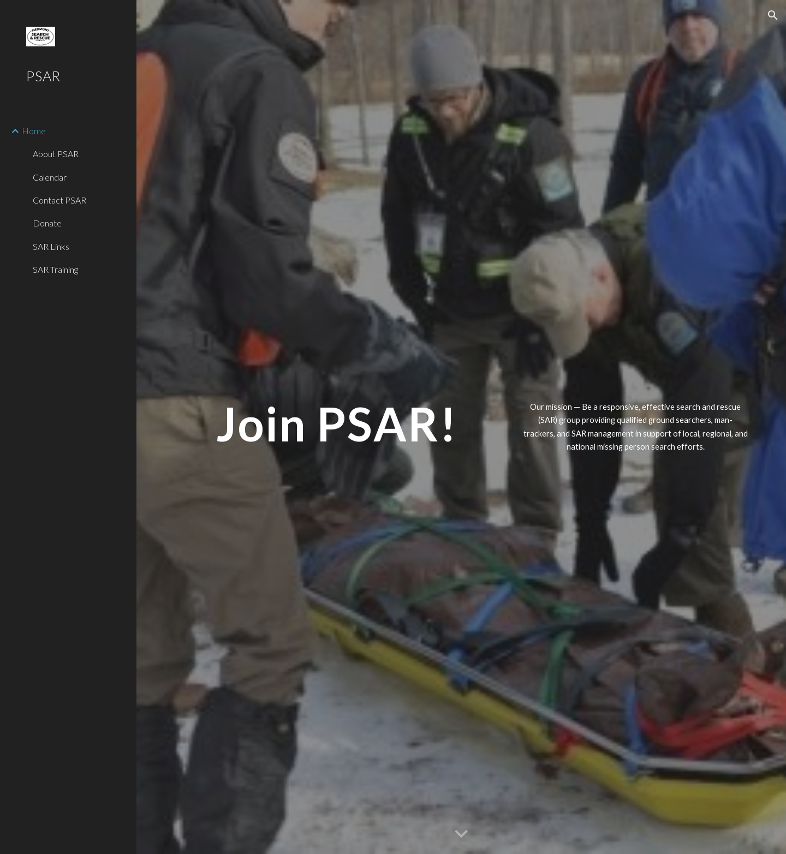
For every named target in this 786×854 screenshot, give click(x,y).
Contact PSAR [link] (59, 200)
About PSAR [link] (56, 153)
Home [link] (34, 131)
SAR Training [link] (55, 269)
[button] (773, 15)
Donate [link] (47, 223)
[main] (337, 423)
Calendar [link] (50, 177)
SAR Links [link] (51, 246)
